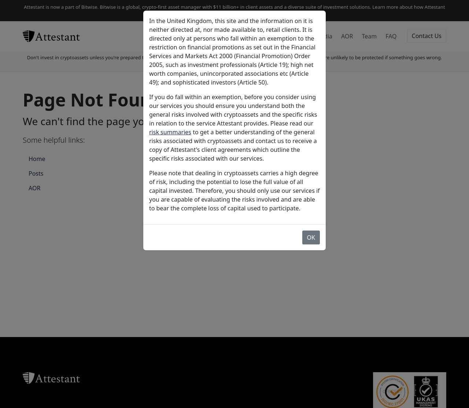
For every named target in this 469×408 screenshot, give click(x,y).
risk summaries (170, 132)
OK (311, 237)
